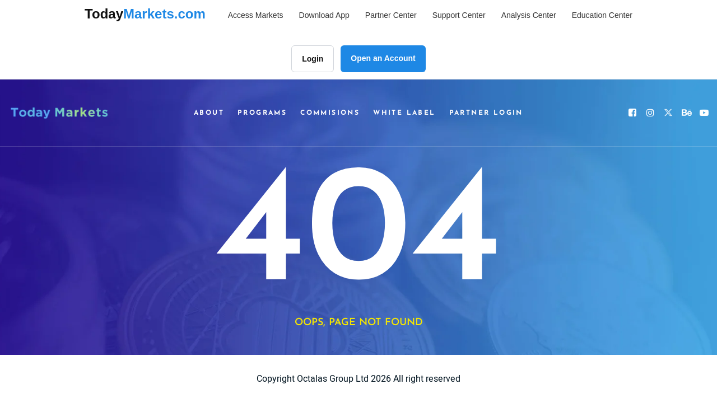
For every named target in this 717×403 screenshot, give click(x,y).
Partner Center (391, 15)
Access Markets (255, 15)
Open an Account (383, 58)
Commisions (330, 113)
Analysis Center (528, 15)
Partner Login (486, 113)
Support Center (459, 15)
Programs (262, 113)
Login (312, 58)
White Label (404, 113)
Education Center (602, 15)
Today (145, 13)
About (209, 113)
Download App (324, 15)
